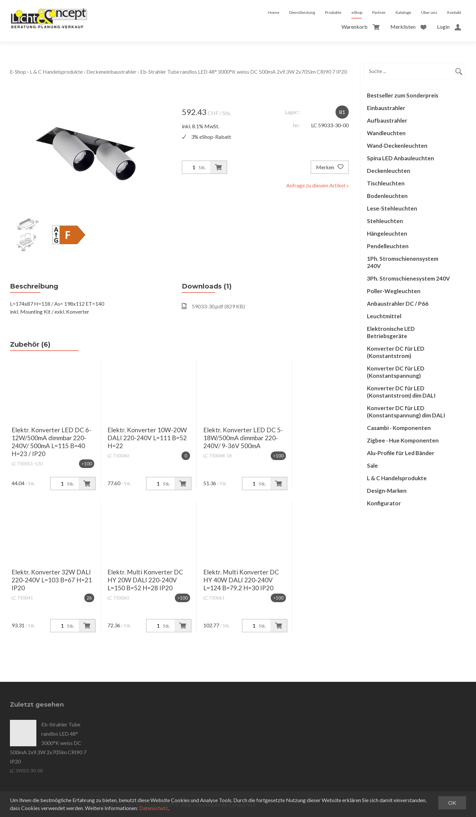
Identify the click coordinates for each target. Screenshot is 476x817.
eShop (356, 12)
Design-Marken (387, 490)
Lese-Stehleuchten (392, 208)
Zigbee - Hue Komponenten (403, 440)
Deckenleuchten (388, 170)
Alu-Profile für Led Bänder (400, 452)
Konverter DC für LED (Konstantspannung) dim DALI (406, 412)
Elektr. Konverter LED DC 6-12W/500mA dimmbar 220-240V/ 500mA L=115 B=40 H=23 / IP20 (51, 441)
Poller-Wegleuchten (393, 291)
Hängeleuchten (387, 233)
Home (273, 12)
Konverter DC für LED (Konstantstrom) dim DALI (401, 392)
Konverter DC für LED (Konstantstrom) (395, 352)
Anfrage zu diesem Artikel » (317, 185)
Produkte (333, 12)
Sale (372, 465)
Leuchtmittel (384, 316)
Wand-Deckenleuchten (397, 145)
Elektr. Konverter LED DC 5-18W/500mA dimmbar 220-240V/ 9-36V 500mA (243, 437)
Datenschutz (153, 808)
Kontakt (454, 12)
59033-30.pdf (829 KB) (213, 306)
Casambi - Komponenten (399, 427)
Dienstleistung (302, 12)
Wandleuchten (386, 133)
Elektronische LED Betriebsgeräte (391, 332)
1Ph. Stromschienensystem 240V (402, 262)
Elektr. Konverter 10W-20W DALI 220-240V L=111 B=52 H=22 (147, 437)
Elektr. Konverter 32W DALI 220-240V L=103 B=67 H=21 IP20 (52, 580)
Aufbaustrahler (387, 120)
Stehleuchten (385, 220)
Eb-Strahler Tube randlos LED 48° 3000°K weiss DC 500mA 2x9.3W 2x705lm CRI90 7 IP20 (243, 71)
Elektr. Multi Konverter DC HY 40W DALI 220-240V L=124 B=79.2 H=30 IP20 (241, 580)
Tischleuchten (386, 183)
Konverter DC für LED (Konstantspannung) (395, 372)
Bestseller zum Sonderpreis (402, 95)
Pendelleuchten (388, 246)
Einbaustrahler (386, 107)
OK (452, 802)
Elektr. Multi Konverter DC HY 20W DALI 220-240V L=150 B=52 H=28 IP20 (145, 580)
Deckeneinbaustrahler (111, 71)
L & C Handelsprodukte (56, 71)
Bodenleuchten (387, 195)
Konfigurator (384, 503)
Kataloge (403, 12)
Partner (379, 12)
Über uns (429, 12)
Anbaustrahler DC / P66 (397, 303)
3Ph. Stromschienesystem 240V (408, 278)
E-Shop (18, 71)
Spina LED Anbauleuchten (400, 158)
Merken (329, 167)
